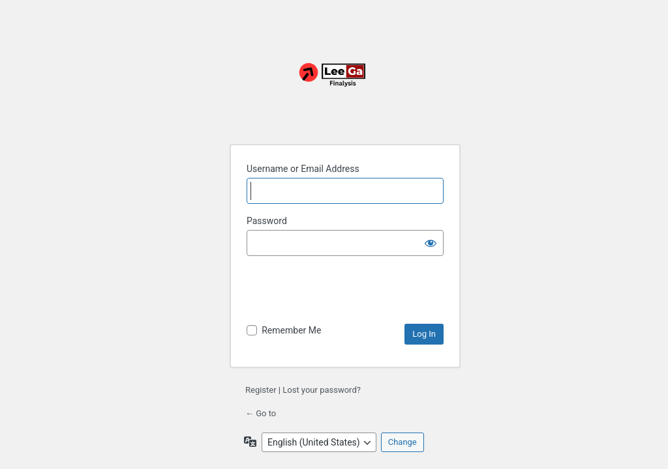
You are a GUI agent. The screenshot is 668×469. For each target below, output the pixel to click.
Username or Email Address (303, 168)
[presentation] (346, 291)
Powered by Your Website (334, 82)
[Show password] (431, 243)
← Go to (260, 413)
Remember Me (291, 330)
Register (261, 390)
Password (267, 221)
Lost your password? (321, 390)
